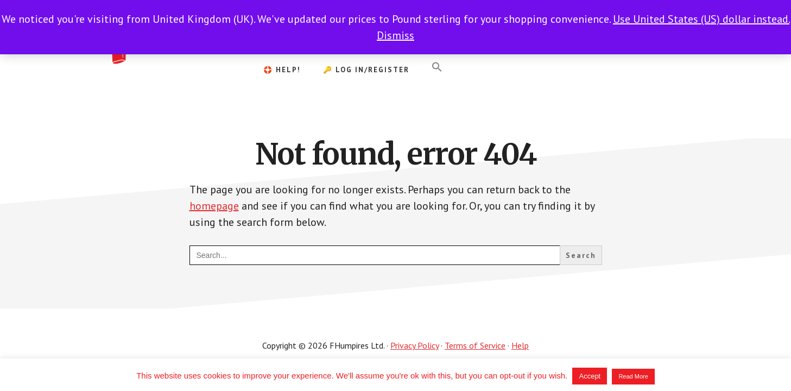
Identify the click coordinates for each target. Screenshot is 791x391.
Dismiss (395, 35)
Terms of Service (475, 345)
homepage (214, 206)
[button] (437, 67)
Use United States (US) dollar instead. (701, 19)
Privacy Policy (414, 345)
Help (520, 345)
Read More (633, 376)
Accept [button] (589, 376)
